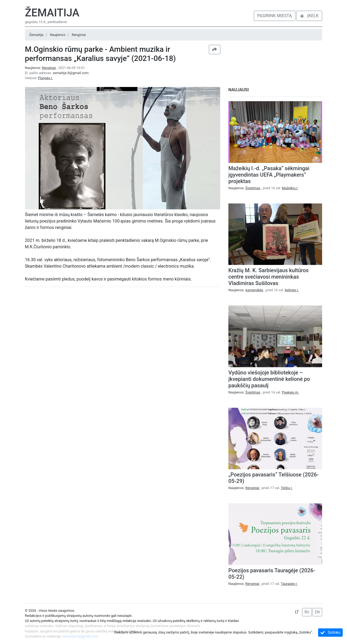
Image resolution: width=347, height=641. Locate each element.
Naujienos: (41, 68)
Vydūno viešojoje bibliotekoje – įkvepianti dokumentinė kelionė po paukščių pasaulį (269, 379)
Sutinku (330, 632)
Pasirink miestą (274, 15)
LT (297, 612)
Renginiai (79, 35)
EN (317, 612)
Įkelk (309, 15)
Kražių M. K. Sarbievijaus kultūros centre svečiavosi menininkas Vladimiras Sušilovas (268, 276)
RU (306, 612)
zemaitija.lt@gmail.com (71, 73)
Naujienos (57, 35)
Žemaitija (52, 12)
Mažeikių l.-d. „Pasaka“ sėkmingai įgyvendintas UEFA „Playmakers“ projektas (268, 174)
